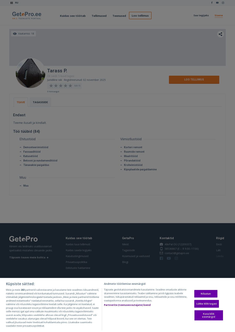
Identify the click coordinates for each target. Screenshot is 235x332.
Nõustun (206, 294)
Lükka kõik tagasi (206, 305)
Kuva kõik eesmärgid (208, 316)
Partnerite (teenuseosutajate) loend (127, 306)
